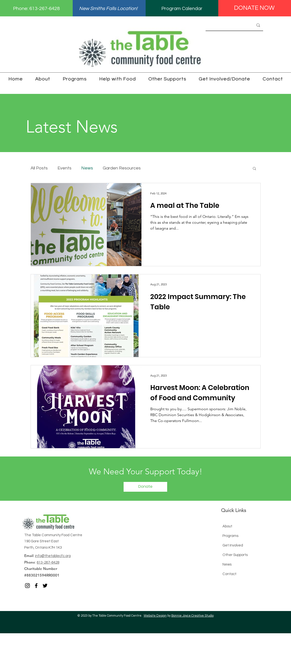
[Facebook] (36, 585)
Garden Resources (122, 168)
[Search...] (223, 25)
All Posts (39, 168)
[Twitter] (45, 585)
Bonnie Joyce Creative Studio (192, 615)
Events (64, 168)
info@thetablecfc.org (53, 556)
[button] (254, 168)
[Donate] (145, 487)
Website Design (155, 615)
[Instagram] (27, 585)
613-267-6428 (44, 8)
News (87, 168)
